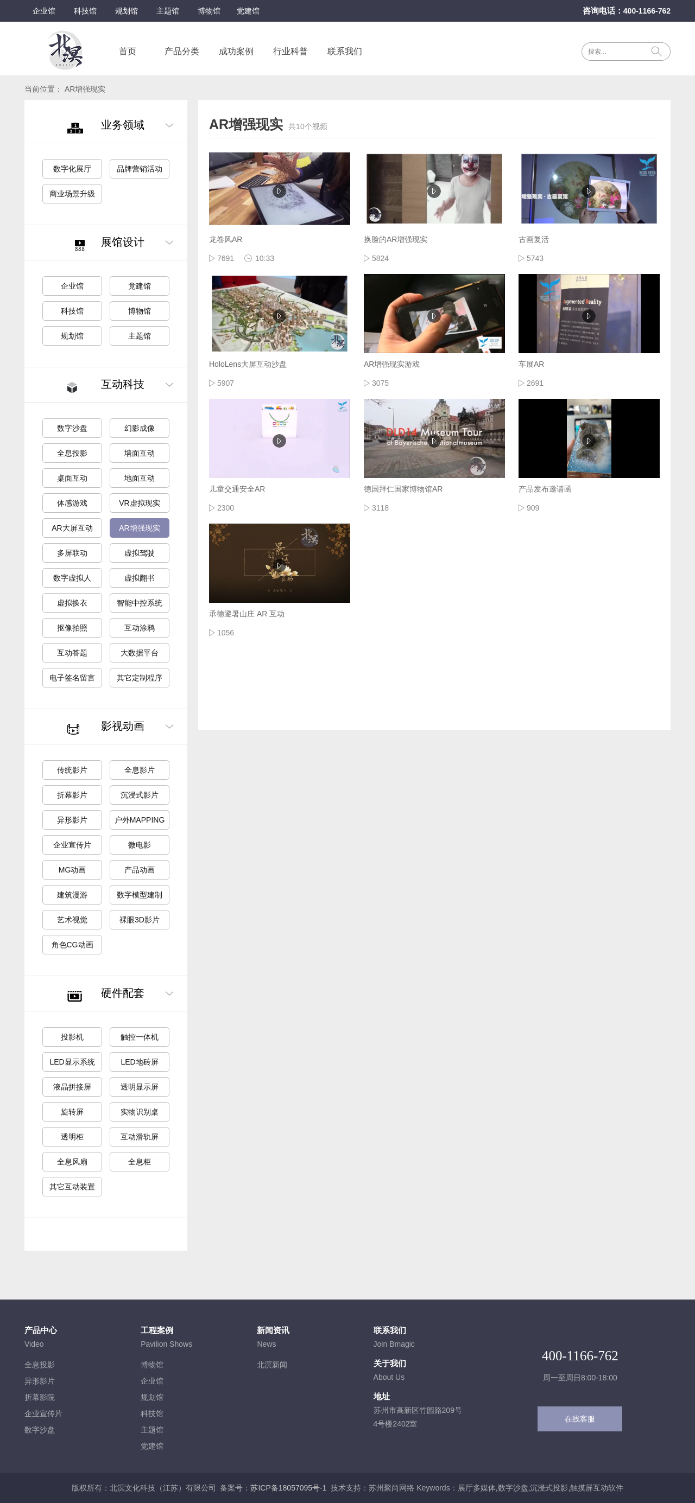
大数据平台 (140, 652)
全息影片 (139, 770)
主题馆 (167, 11)
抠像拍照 (72, 627)
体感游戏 (72, 503)
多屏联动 (72, 553)
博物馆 (209, 11)
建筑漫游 (72, 894)
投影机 (72, 1037)
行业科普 (290, 51)
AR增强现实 (139, 528)
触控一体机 (140, 1037)
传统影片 (72, 770)
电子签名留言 (72, 677)
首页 (127, 51)
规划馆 (126, 11)
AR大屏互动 (72, 528)
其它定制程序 (139, 677)
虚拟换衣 (72, 602)
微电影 (139, 844)
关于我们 (390, 1363)
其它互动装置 (72, 1186)
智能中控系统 (139, 602)
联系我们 (344, 51)
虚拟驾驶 (139, 553)
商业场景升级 (72, 193)
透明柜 (72, 1136)
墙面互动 (139, 453)
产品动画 (139, 869)
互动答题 (72, 652)
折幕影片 (72, 795)
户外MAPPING (140, 820)
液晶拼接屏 (72, 1086)
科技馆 (85, 11)
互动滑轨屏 (140, 1136)
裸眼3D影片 (139, 919)
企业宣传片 (72, 844)
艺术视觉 (72, 919)
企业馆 (44, 11)
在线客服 (580, 1419)
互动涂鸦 (139, 627)
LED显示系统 (71, 1062)
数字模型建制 (139, 894)
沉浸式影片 (140, 795)
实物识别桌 (140, 1111)
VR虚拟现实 (139, 503)
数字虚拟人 (72, 578)
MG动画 (72, 869)
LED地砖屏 (139, 1062)
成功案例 (236, 51)
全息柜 (139, 1161)
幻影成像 (139, 428)
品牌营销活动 (139, 168)
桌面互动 (72, 478)
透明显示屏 (140, 1086)
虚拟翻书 (139, 578)
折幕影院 (39, 1397)
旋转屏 (72, 1111)
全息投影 (72, 453)
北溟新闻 (272, 1364)
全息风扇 (72, 1161)
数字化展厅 (72, 168)
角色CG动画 (72, 944)
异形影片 (72, 820)
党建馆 (248, 11)
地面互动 (139, 478)
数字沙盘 (72, 428)
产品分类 (182, 51)
